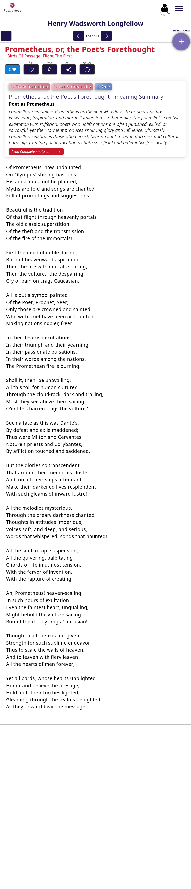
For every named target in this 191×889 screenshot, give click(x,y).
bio (6, 36)
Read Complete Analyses (30, 151)
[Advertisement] (95, 750)
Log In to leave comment (95, 849)
